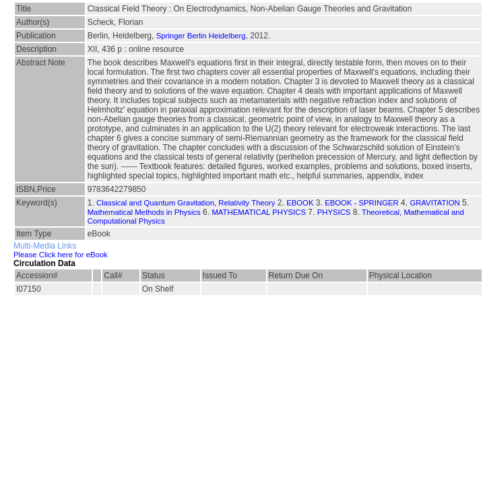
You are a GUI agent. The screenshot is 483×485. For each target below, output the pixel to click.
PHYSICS (334, 212)
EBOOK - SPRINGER (362, 203)
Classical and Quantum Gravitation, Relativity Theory (186, 203)
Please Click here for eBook (60, 255)
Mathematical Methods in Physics (144, 212)
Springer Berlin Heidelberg (201, 36)
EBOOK (299, 203)
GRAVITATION (434, 203)
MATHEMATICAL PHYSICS (259, 212)
